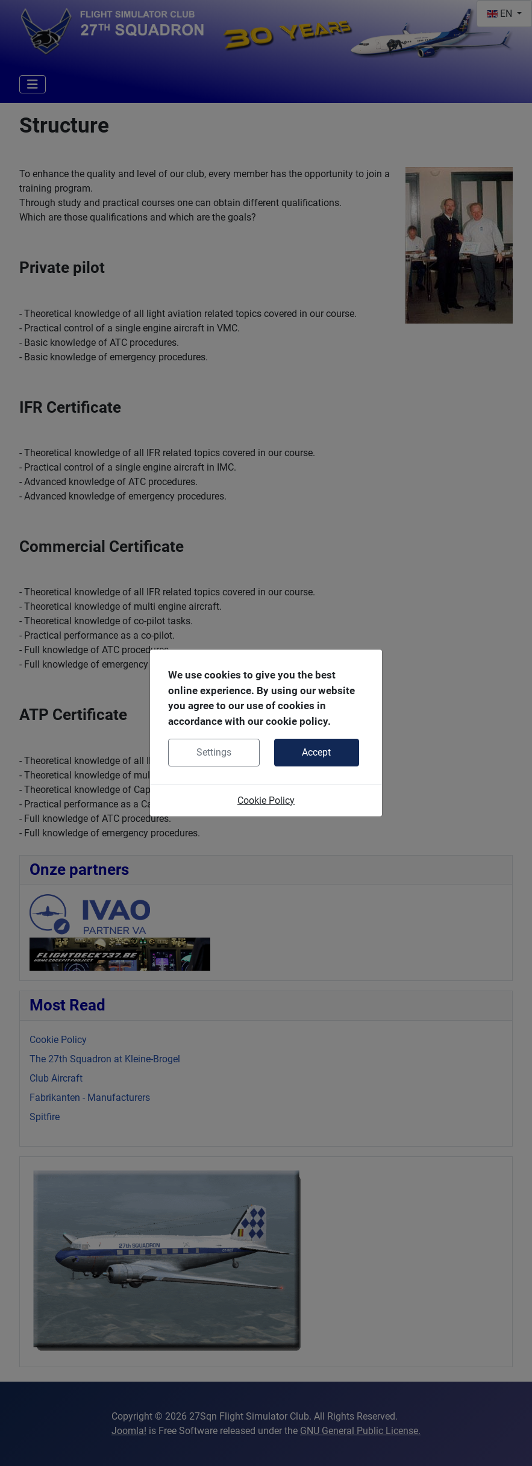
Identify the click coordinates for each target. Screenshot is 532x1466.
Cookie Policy (266, 800)
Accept (316, 752)
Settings (213, 752)
